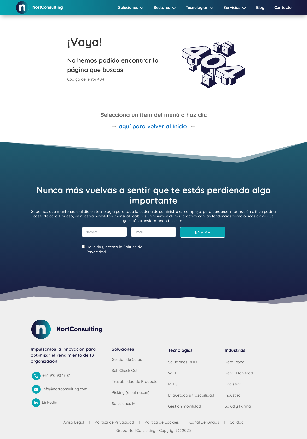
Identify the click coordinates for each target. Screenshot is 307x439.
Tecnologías (199, 8)
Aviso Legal (73, 422)
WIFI (172, 373)
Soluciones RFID (182, 362)
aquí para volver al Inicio (153, 126)
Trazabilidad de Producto (135, 381)
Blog (260, 8)
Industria (233, 395)
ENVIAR (202, 232)
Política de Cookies (162, 422)
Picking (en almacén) (130, 392)
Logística (233, 384)
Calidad (237, 422)
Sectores (165, 8)
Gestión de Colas (127, 359)
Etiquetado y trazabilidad (191, 395)
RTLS (172, 384)
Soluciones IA (123, 403)
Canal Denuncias (204, 422)
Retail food (235, 362)
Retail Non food (239, 373)
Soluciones (131, 8)
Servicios (235, 8)
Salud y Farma (238, 406)
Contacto (283, 8)
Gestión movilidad (184, 406)
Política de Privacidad (114, 422)
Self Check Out (125, 370)
